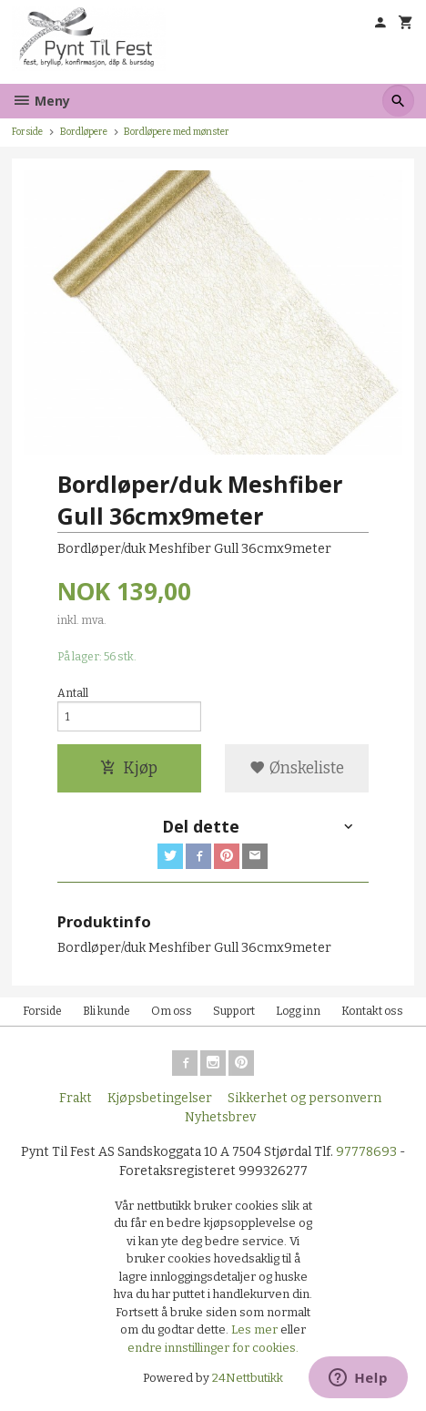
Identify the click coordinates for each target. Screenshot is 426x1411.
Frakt (75, 1098)
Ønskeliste (296, 768)
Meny (41, 100)
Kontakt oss (372, 1011)
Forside (27, 132)
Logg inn (298, 1011)
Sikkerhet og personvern (304, 1098)
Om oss (171, 1011)
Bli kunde (106, 1011)
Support (234, 1011)
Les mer (255, 1329)
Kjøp (128, 768)
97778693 (366, 1152)
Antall (72, 693)
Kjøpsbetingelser (159, 1098)
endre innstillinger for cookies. (213, 1348)
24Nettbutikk (247, 1378)
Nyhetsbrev (220, 1117)
